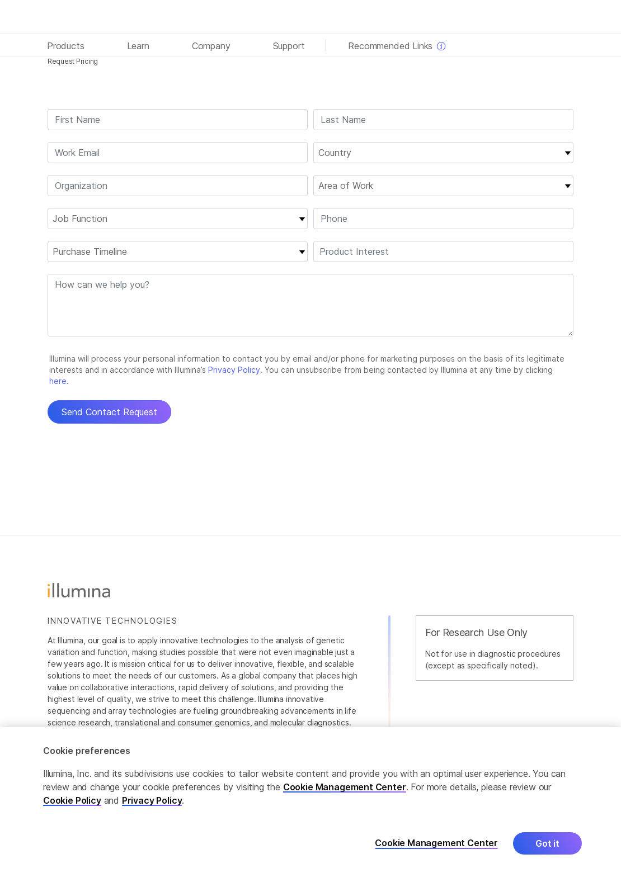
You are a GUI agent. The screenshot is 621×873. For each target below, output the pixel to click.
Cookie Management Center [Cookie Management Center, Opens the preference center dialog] (436, 843)
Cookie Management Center (344, 787)
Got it (547, 843)
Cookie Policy (72, 800)
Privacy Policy (152, 800)
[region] (310, 800)
